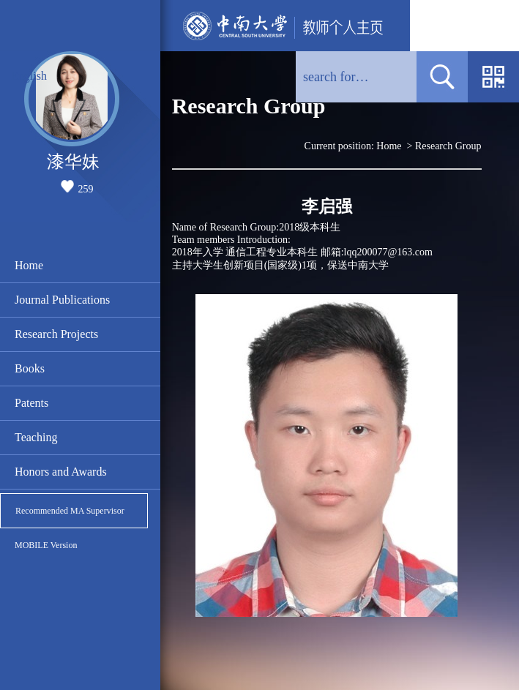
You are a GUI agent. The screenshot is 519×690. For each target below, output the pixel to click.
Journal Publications (62, 299)
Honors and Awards (61, 471)
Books (30, 368)
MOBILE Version (46, 545)
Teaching (36, 437)
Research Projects (56, 334)
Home (29, 265)
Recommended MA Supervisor (69, 511)
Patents (31, 403)
